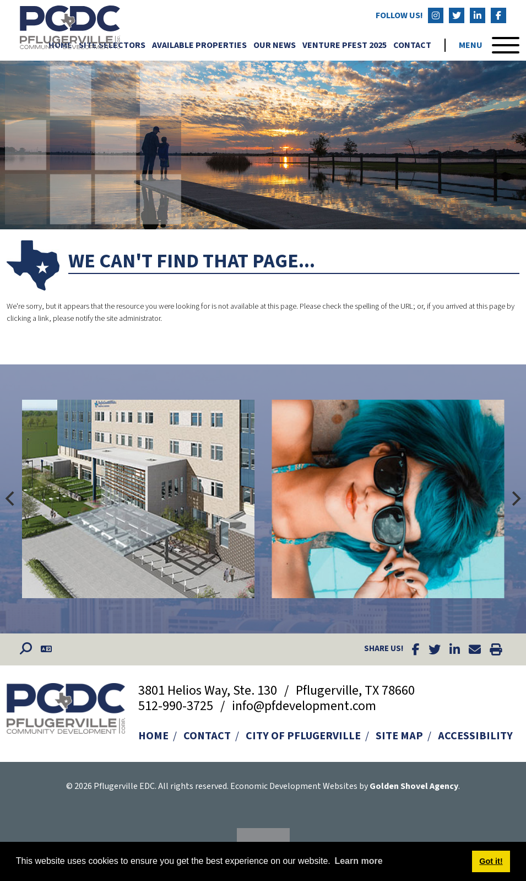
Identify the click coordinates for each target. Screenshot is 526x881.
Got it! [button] (490, 861)
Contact (412, 46)
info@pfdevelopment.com (304, 706)
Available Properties (199, 46)
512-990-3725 (177, 706)
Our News (274, 46)
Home (153, 736)
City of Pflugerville (303, 736)
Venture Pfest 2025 (344, 46)
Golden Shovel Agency (414, 786)
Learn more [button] (358, 861)
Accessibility (475, 736)
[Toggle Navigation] (489, 45)
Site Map (399, 736)
